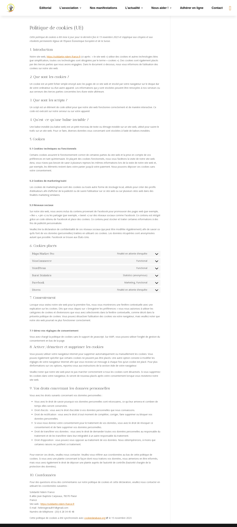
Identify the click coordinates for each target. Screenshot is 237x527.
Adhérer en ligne (191, 8)
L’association (69, 8)
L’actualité (132, 8)
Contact (217, 8)
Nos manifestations (103, 8)
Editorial (45, 8)
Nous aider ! (160, 8)
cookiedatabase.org (94, 517)
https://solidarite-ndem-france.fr (64, 56)
